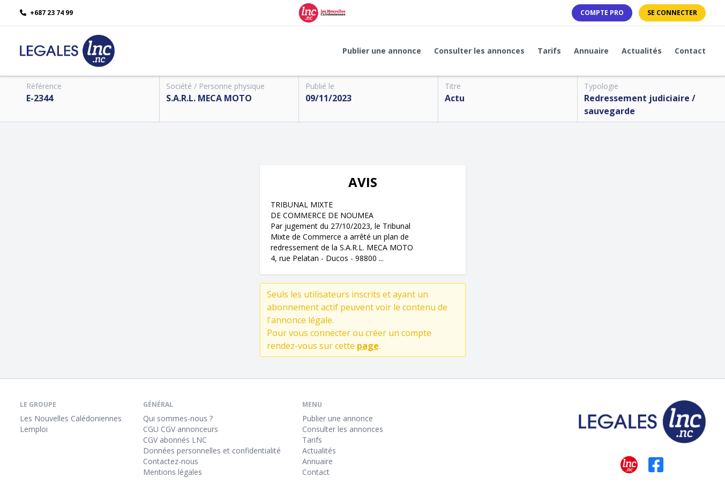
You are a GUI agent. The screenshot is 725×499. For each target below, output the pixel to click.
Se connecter (672, 12)
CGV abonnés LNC (175, 440)
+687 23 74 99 (46, 13)
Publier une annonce (381, 51)
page (368, 346)
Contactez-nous (170, 461)
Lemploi (34, 429)
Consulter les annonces (479, 51)
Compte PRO (602, 12)
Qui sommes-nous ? (178, 418)
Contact (690, 51)
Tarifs (549, 51)
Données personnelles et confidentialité (212, 450)
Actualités (642, 51)
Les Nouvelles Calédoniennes (71, 418)
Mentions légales (172, 472)
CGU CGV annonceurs (180, 429)
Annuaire (591, 51)
